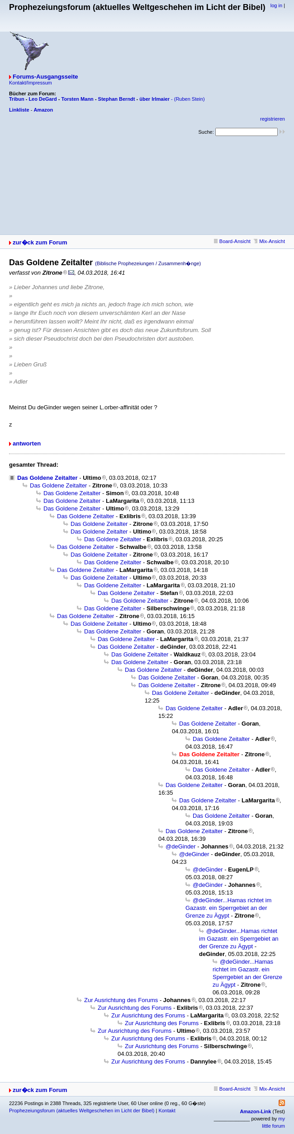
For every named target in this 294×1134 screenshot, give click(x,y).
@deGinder (181, 846)
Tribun (16, 99)
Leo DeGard (42, 99)
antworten (27, 443)
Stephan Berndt (116, 99)
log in (276, 5)
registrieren (272, 119)
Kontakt (166, 1110)
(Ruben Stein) (189, 99)
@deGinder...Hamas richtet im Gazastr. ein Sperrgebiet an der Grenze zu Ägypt (228, 908)
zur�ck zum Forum (40, 242)
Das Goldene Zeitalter (47, 477)
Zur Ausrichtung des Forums (121, 1000)
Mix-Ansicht (269, 241)
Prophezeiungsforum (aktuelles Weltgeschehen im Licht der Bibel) (81, 1110)
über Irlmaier (154, 99)
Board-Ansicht (232, 241)
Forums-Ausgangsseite (45, 76)
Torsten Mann (78, 99)
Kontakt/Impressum (30, 82)
